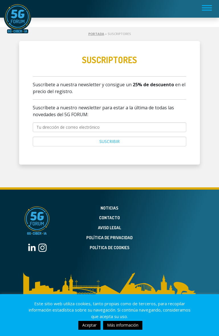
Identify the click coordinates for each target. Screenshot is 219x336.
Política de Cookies (109, 247)
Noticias (109, 208)
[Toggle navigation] (207, 7)
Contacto (109, 217)
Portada (96, 34)
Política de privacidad (109, 237)
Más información (122, 325)
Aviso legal (109, 227)
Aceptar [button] (89, 325)
